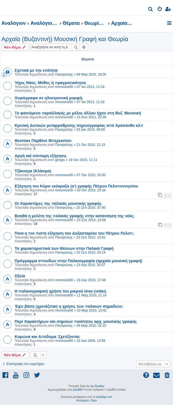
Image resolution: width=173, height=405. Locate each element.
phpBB (77, 389)
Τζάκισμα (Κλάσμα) (33, 170)
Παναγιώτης (64, 74)
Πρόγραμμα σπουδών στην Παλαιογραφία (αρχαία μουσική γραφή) (78, 260)
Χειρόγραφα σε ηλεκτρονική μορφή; (49, 97)
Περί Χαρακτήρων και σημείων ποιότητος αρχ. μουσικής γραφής (76, 321)
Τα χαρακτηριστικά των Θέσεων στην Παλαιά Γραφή (64, 248)
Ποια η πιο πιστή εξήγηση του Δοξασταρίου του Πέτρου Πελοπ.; (74, 232)
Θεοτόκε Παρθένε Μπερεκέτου (43, 140)
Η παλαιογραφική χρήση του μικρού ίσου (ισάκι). (61, 290)
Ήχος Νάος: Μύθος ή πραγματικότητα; (50, 82)
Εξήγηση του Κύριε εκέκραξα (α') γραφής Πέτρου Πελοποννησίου (76, 185)
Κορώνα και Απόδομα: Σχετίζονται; (47, 336)
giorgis (60, 160)
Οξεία (20, 275)
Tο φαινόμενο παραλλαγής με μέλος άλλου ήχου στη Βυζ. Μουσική (78, 112)
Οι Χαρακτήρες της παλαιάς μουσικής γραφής (58, 203)
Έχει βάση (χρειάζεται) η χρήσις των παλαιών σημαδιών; (69, 306)
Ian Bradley (97, 386)
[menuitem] (151, 10)
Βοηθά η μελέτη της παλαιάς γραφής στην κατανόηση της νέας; (74, 215)
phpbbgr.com (104, 396)
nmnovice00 (64, 87)
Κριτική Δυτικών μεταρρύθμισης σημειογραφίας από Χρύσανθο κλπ (79, 125)
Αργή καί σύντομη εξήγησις (41, 155)
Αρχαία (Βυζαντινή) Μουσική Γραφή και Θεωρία (64, 39)
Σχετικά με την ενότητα (36, 70)
